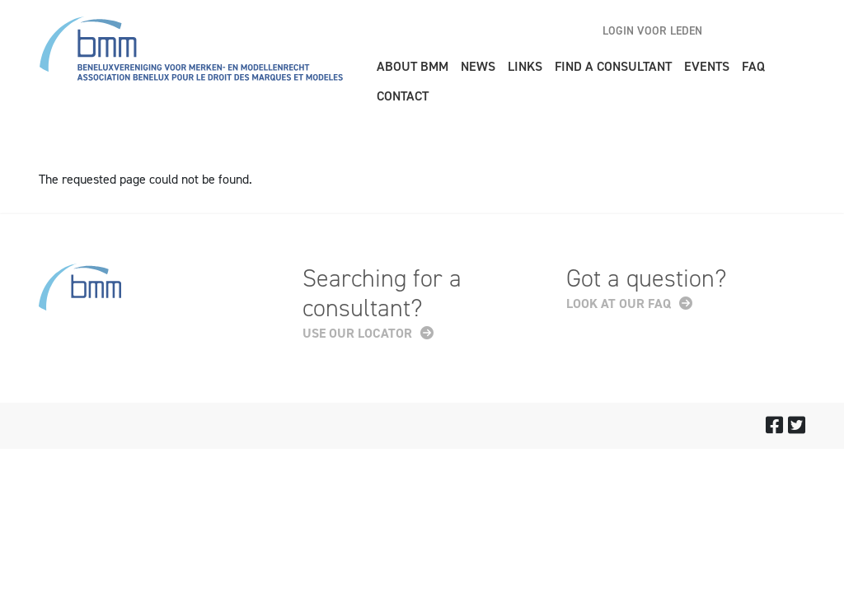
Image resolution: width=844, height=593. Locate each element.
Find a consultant (613, 66)
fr (793, 30)
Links (525, 66)
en (735, 30)
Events (706, 66)
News (478, 66)
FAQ (753, 66)
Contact (403, 96)
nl (764, 30)
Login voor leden (652, 31)
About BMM (412, 66)
